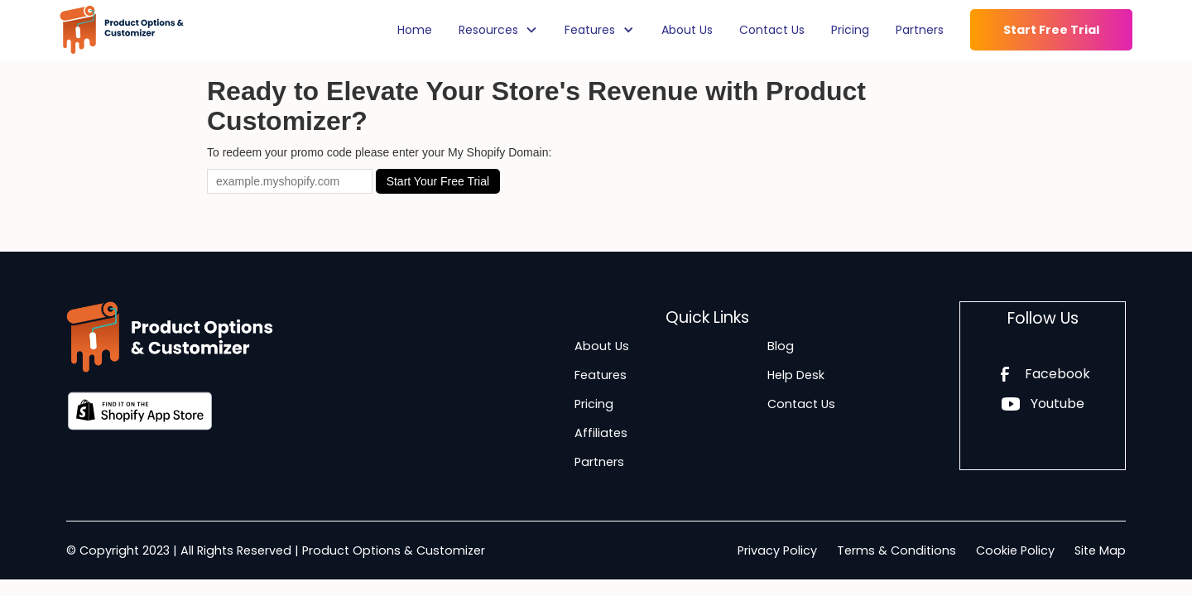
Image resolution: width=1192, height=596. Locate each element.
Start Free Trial (1051, 30)
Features (600, 375)
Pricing (850, 30)
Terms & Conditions (896, 550)
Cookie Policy (1015, 550)
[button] (498, 30)
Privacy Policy (777, 550)
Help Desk (795, 375)
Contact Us (772, 30)
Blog (780, 346)
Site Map (1100, 550)
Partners (920, 30)
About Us (687, 30)
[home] (122, 30)
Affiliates (600, 433)
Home (414, 30)
